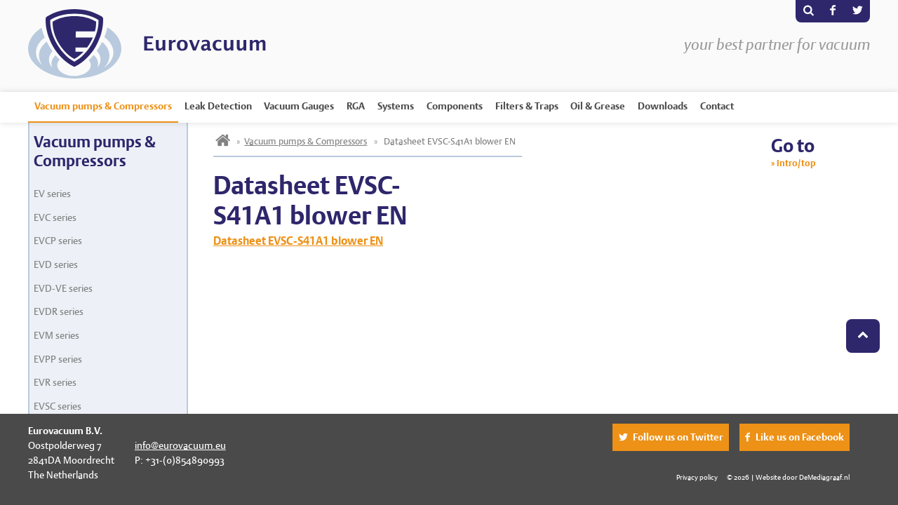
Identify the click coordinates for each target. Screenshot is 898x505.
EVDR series (58, 311)
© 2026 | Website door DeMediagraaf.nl (788, 477)
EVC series (55, 217)
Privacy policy (697, 477)
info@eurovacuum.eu (180, 445)
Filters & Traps (526, 106)
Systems (395, 106)
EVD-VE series (63, 288)
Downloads (663, 106)
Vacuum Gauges (299, 106)
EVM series (56, 335)
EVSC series (57, 406)
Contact (717, 106)
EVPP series (58, 359)
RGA (356, 106)
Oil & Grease (597, 106)
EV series (52, 193)
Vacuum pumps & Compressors (103, 106)
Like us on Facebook (800, 437)
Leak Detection (218, 106)
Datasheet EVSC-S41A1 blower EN (298, 241)
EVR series (55, 382)
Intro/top (796, 163)
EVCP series (58, 240)
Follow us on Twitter (678, 437)
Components (455, 106)
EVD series (56, 264)
